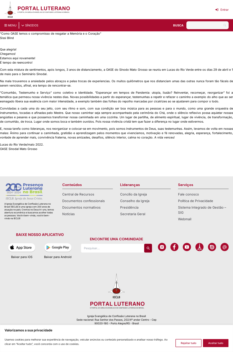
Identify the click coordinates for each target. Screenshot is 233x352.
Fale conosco (188, 194)
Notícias (68, 214)
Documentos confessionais (83, 201)
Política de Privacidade (195, 201)
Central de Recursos (78, 194)
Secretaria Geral (132, 214)
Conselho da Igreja (134, 201)
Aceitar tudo (215, 343)
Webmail (184, 219)
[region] (116, 338)
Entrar (222, 9)
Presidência (129, 207)
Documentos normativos (81, 207)
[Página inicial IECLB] (10, 9)
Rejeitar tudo (188, 343)
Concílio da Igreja (133, 194)
